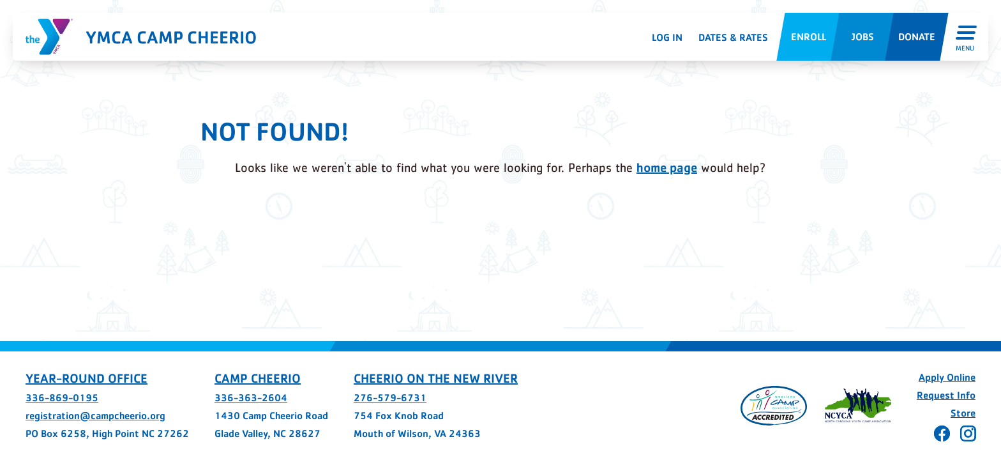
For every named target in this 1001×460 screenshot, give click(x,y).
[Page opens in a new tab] (774, 405)
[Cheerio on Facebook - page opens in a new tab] (942, 433)
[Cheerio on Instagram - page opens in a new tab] (968, 433)
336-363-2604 (250, 398)
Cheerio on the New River (436, 378)
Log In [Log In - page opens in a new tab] (667, 37)
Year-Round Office (86, 378)
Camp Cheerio (257, 378)
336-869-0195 (62, 398)
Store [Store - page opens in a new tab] (963, 413)
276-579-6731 (390, 398)
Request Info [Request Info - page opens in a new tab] (946, 395)
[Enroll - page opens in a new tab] (807, 37)
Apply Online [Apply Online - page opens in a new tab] (947, 377)
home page (666, 167)
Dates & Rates (733, 37)
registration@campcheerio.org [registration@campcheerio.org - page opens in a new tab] (95, 416)
